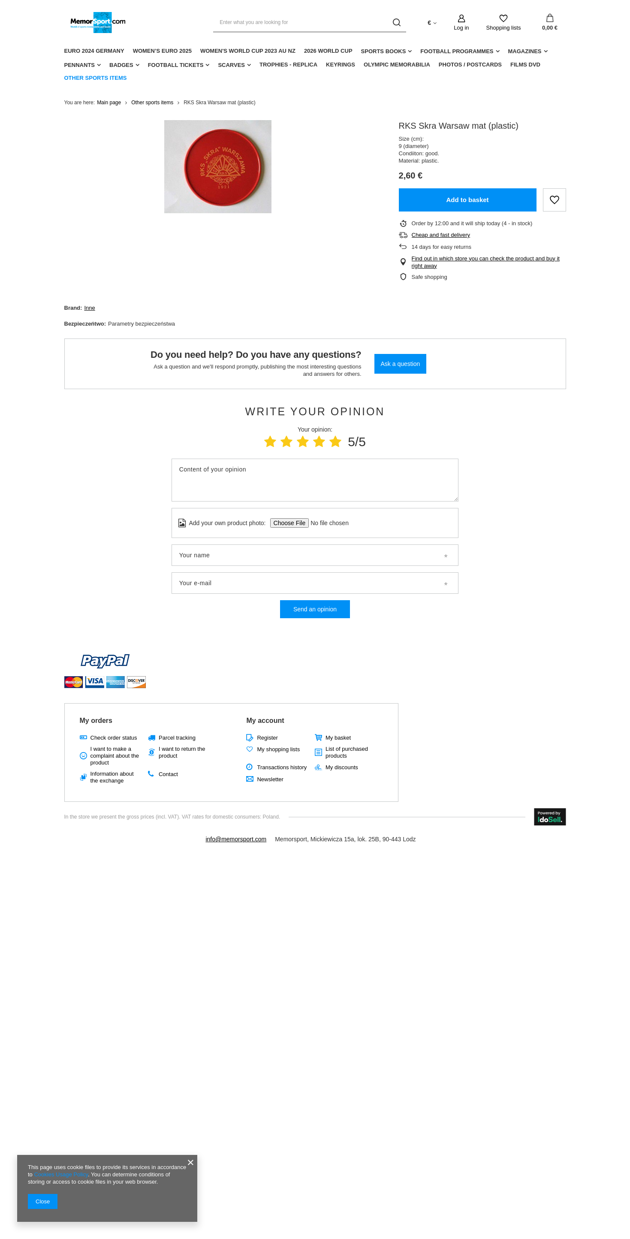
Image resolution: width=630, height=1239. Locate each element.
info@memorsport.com (235, 839)
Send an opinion (315, 609)
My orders (96, 720)
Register (267, 737)
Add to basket (467, 199)
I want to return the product (182, 752)
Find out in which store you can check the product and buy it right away (486, 262)
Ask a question (400, 363)
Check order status (113, 737)
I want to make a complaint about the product (114, 755)
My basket (338, 737)
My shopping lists (278, 749)
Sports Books (383, 51)
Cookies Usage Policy (60, 1174)
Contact (168, 774)
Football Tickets (176, 65)
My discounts (342, 767)
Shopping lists (503, 27)
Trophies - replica (288, 64)
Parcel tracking (177, 737)
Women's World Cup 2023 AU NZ (247, 51)
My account (265, 720)
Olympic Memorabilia (397, 64)
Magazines (525, 51)
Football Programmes (456, 51)
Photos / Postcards (470, 64)
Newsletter (270, 779)
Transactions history (282, 767)
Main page (109, 103)
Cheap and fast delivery (441, 235)
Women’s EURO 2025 (162, 51)
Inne (89, 308)
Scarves (231, 65)
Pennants (79, 65)
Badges (121, 65)
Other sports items (95, 78)
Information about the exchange (112, 777)
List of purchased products (347, 752)
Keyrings (340, 64)
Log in (461, 27)
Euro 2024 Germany (94, 51)
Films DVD (525, 64)
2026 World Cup (328, 51)
